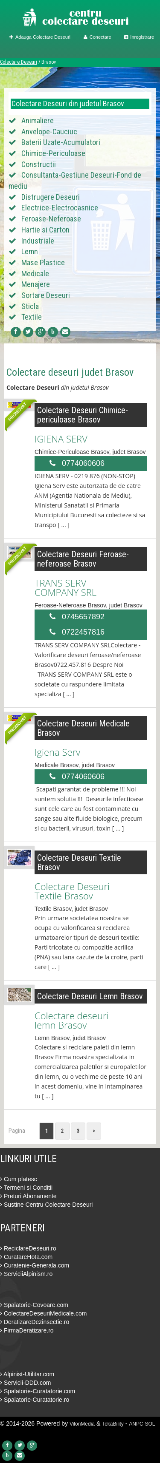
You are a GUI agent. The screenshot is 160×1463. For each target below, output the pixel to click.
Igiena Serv (57, 752)
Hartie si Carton (45, 229)
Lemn (29, 251)
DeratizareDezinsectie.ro (34, 1321)
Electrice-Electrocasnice (59, 207)
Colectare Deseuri (18, 62)
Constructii (38, 164)
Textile (31, 316)
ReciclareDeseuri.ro (28, 1248)
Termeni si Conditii (26, 1187)
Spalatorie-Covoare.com (34, 1304)
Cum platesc (18, 1179)
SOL (150, 1424)
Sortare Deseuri (45, 295)
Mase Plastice (43, 262)
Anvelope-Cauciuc (49, 131)
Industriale (37, 240)
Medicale (35, 273)
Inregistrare (139, 37)
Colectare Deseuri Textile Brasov (72, 891)
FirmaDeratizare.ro (27, 1330)
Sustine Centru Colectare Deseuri (46, 1204)
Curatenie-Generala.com (34, 1265)
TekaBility (113, 1424)
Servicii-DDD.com (25, 1382)
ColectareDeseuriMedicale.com (43, 1313)
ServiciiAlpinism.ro (26, 1273)
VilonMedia (82, 1424)
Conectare (97, 37)
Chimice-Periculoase (53, 153)
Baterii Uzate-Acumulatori (60, 142)
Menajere (35, 284)
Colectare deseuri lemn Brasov (71, 1020)
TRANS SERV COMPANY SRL (65, 587)
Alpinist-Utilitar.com (27, 1374)
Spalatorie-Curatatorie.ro (34, 1399)
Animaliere (37, 120)
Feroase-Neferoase (51, 218)
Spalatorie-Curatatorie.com (37, 1391)
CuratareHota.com (26, 1256)
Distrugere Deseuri (50, 197)
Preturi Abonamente (28, 1196)
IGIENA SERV (61, 438)
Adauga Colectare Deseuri (39, 37)
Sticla (30, 306)
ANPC (136, 1424)
